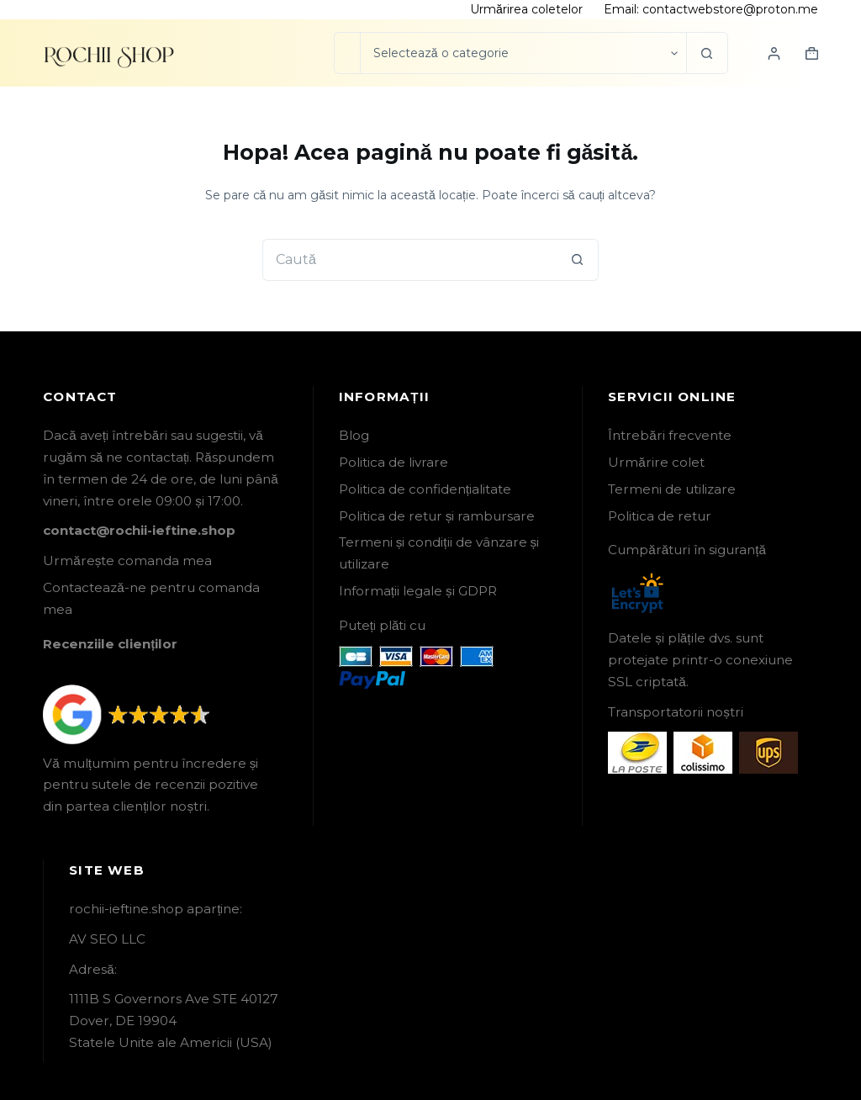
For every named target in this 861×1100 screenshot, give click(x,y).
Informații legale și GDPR (418, 591)
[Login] (774, 53)
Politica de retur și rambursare (437, 516)
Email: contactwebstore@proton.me (711, 9)
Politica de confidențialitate (425, 489)
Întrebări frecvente (669, 435)
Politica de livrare (393, 462)
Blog (354, 435)
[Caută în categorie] (523, 53)
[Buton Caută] (707, 53)
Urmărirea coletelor (526, 9)
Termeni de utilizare (672, 489)
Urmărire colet (656, 462)
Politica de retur (659, 516)
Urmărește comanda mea (127, 561)
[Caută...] (347, 53)
